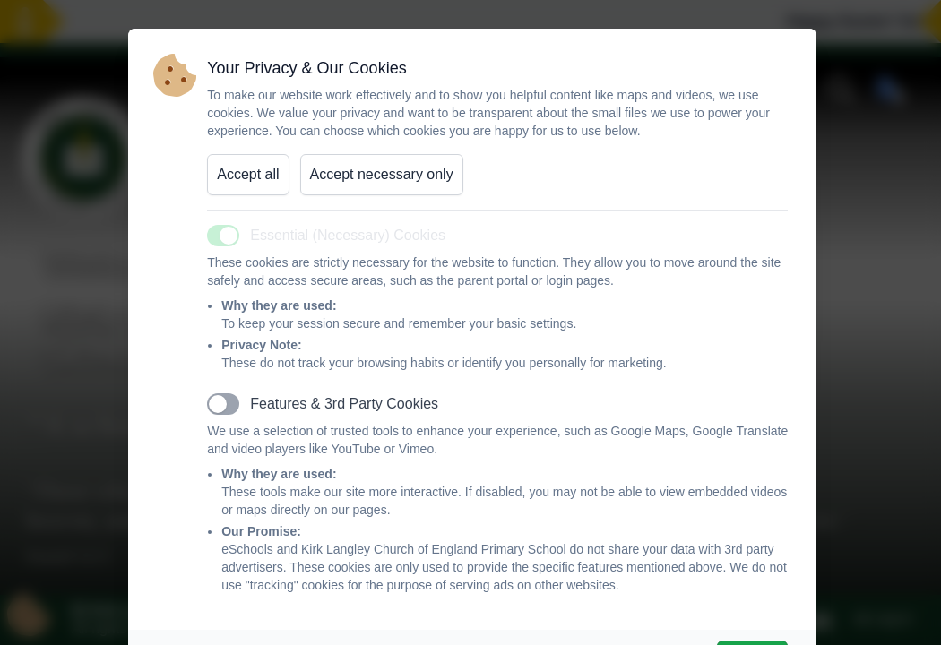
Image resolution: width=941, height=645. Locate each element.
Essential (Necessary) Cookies (347, 235)
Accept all (248, 174)
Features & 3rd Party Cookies (344, 403)
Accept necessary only (381, 174)
